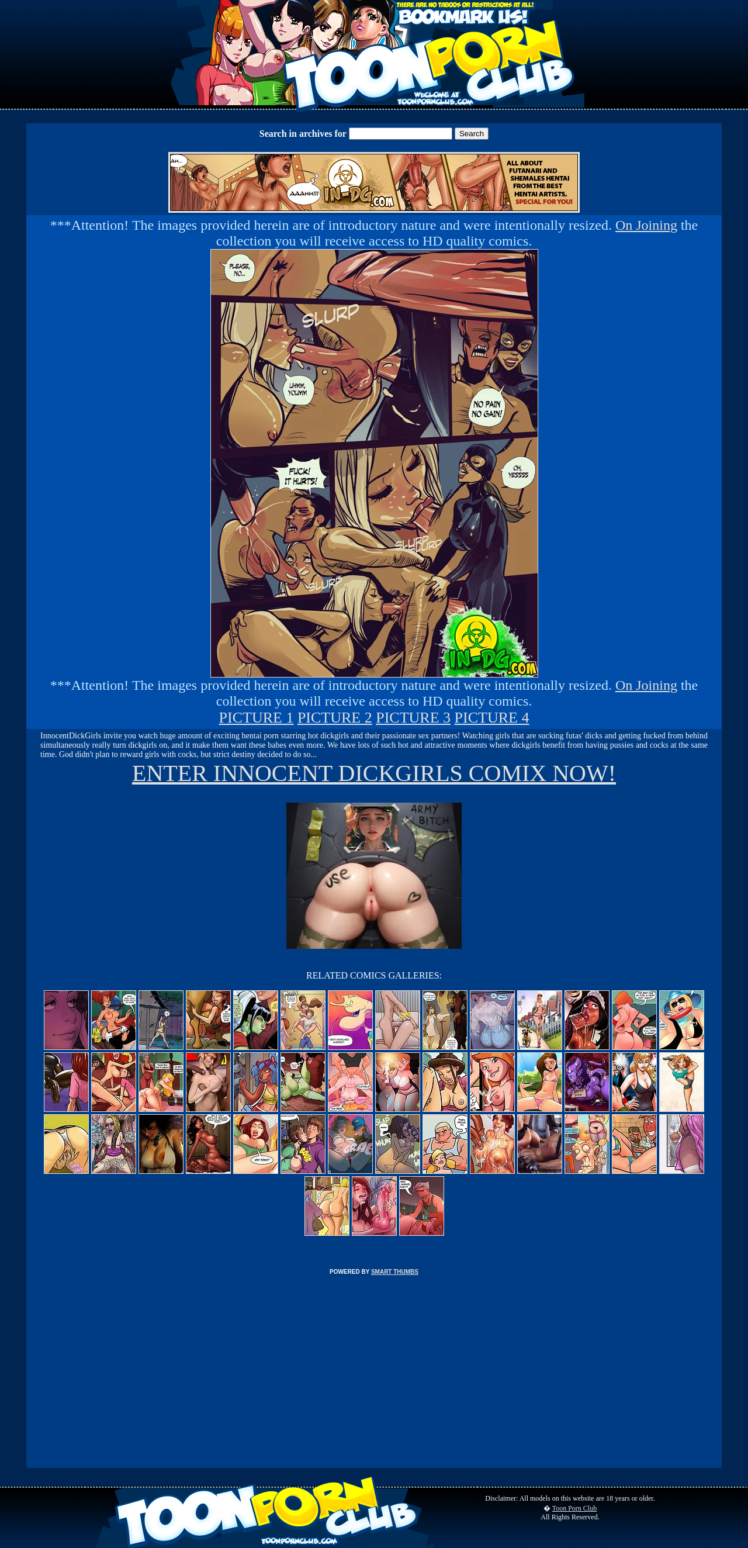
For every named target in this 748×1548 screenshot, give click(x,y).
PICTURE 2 (334, 717)
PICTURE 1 (256, 717)
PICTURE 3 (413, 717)
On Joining (646, 225)
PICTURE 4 (492, 717)
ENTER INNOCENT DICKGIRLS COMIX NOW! (374, 773)
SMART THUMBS (394, 1272)
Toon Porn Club (574, 1508)
